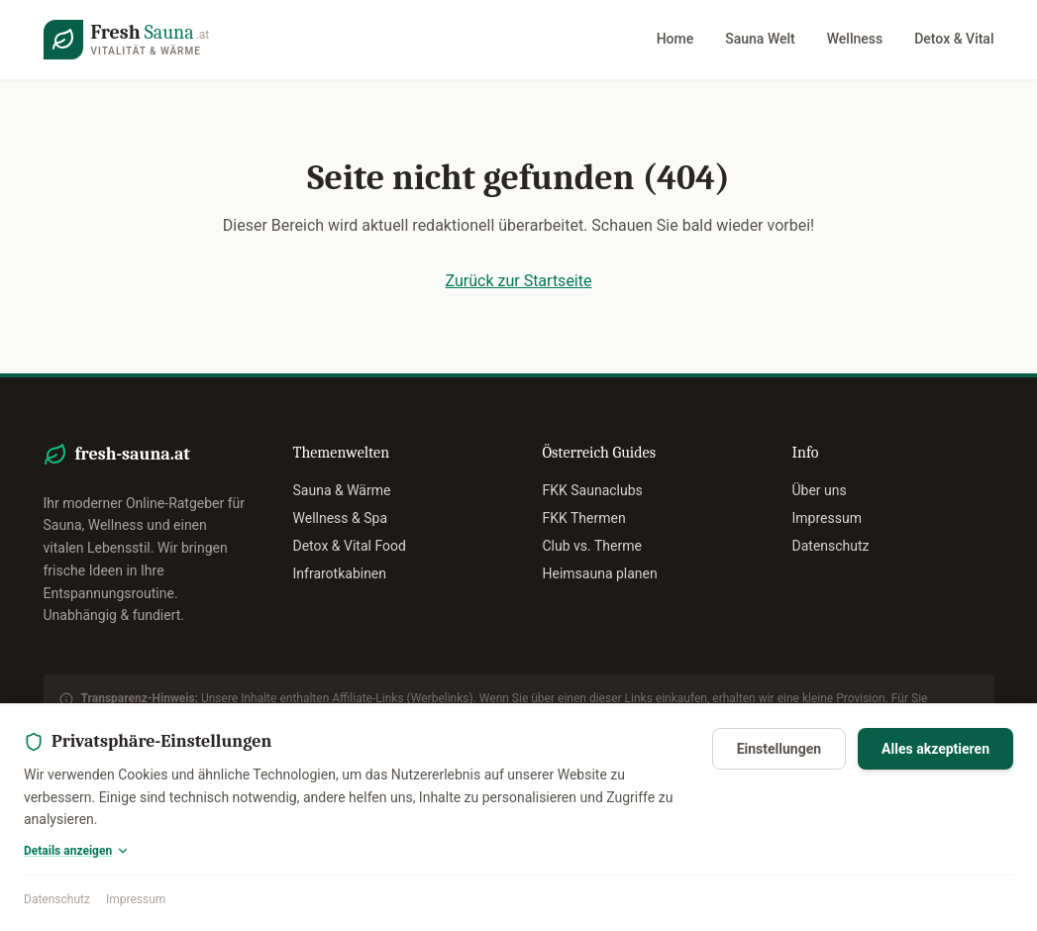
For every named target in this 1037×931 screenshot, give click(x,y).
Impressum (135, 899)
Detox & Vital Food (349, 546)
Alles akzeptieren (935, 749)
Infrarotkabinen (340, 573)
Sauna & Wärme (342, 490)
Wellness (854, 39)
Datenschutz (57, 899)
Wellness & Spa (340, 518)
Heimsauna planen (600, 573)
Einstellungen (779, 749)
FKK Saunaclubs (593, 490)
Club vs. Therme (592, 546)
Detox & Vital (953, 39)
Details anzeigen (77, 851)
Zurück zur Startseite (519, 280)
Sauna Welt (759, 39)
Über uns (819, 490)
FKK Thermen (584, 518)
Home (675, 39)
